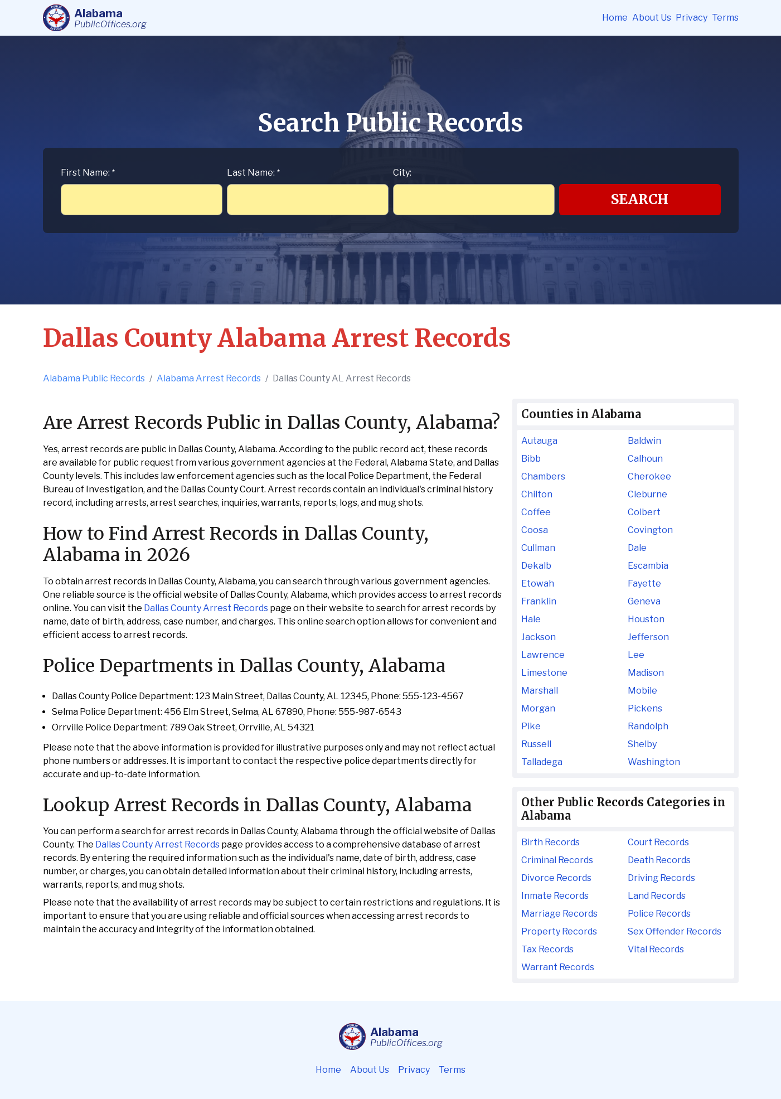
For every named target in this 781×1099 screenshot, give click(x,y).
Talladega (541, 762)
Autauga (539, 440)
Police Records (659, 913)
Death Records (659, 860)
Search (639, 199)
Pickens (645, 708)
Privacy (691, 17)
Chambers (543, 476)
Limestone (544, 672)
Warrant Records (557, 967)
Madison (646, 672)
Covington (650, 530)
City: (402, 172)
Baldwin (644, 440)
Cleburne (647, 494)
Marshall (539, 690)
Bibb (531, 458)
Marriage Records (559, 913)
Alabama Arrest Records (209, 378)
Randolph (648, 726)
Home (615, 17)
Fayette (644, 583)
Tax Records (547, 949)
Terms (725, 17)
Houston (646, 619)
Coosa (534, 530)
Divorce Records (556, 878)
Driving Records (661, 878)
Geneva (644, 601)
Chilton (536, 494)
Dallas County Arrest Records (206, 608)
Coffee (536, 512)
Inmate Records (555, 895)
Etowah (537, 583)
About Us (651, 17)
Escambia (648, 565)
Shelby (642, 744)
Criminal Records (557, 860)
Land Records (657, 895)
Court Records (658, 842)
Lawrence (543, 655)
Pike (531, 726)
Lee (636, 655)
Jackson (538, 637)
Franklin (538, 601)
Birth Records (550, 842)
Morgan (538, 708)
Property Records (559, 931)
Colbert (644, 512)
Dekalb (536, 565)
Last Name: (253, 172)
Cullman (538, 548)
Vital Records (656, 949)
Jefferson (648, 637)
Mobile (642, 690)
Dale (637, 548)
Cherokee (649, 476)
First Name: (88, 172)
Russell (536, 744)
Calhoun (645, 458)
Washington (654, 762)
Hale (531, 619)
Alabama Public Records (94, 378)
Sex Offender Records (674, 931)
